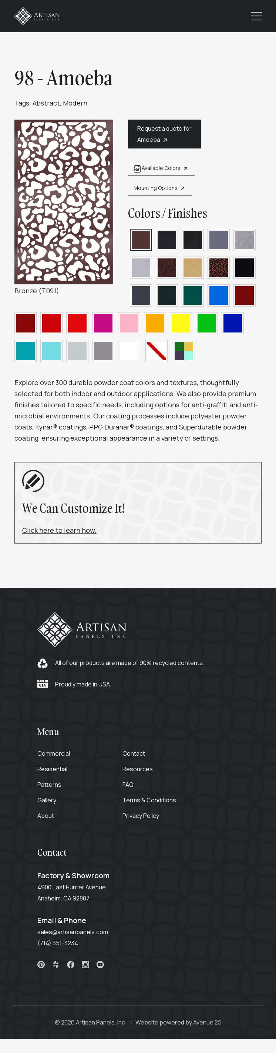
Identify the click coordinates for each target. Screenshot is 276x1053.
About (49, 819)
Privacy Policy (144, 819)
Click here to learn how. (60, 531)
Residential (56, 772)
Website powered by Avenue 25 (178, 1025)
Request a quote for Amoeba (158, 136)
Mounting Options (154, 189)
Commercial (57, 756)
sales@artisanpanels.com (76, 935)
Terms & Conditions (152, 803)
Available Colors (155, 170)
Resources (141, 772)
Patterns (53, 787)
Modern (75, 104)
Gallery (50, 803)
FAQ (131, 787)
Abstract (46, 104)
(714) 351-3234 (61, 946)
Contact (137, 756)
